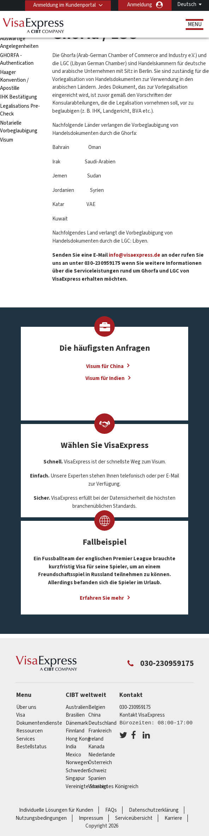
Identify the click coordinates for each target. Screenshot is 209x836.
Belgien (96, 707)
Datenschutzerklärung (154, 810)
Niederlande (101, 755)
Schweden (77, 770)
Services (25, 739)
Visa (20, 715)
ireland (95, 739)
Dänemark (77, 723)
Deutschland (102, 723)
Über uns (26, 707)
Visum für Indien (105, 378)
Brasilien (75, 715)
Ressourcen (29, 731)
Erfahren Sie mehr (102, 598)
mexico (73, 755)
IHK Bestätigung (18, 97)
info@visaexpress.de (134, 255)
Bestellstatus (31, 746)
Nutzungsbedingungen (41, 818)
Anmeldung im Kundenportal (63, 4)
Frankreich (100, 731)
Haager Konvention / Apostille (14, 80)
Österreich (100, 762)
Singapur (75, 778)
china (94, 715)
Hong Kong (78, 739)
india (71, 746)
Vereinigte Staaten (86, 786)
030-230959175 (135, 707)
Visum (6, 140)
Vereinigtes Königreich (113, 786)
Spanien (97, 778)
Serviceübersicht (134, 818)
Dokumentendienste (39, 723)
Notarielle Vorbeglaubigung (18, 127)
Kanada (96, 746)
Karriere (173, 818)
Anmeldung (139, 4)
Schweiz (97, 770)
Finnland (75, 731)
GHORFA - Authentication (17, 59)
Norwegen (77, 762)
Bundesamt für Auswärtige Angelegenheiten (19, 38)
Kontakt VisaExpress (142, 715)
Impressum (91, 818)
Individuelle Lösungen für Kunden (56, 810)
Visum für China (105, 366)
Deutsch (186, 4)
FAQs (111, 810)
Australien (77, 707)
